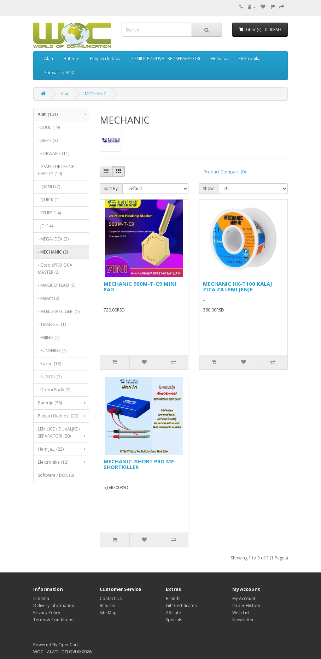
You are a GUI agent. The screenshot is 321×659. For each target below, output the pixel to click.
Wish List (241, 613)
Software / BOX (59, 73)
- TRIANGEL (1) (52, 324)
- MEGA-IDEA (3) (53, 239)
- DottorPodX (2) (54, 390)
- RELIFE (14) (49, 213)
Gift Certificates (181, 605)
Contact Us (111, 598)
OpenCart (68, 645)
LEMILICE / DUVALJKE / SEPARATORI (166, 58)
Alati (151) (63, 114)
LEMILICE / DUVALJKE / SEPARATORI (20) (63, 434)
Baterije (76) (63, 403)
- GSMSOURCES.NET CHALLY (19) (57, 170)
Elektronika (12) (63, 462)
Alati (48, 58)
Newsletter (243, 620)
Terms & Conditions (53, 620)
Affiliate (173, 613)
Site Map (108, 613)
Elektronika (250, 58)
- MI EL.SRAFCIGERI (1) (59, 311)
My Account (243, 598)
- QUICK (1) (48, 200)
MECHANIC (95, 94)
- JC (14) (45, 226)
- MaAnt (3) (48, 298)
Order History (246, 605)
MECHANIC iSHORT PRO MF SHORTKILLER (139, 464)
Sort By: (111, 188)
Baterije (71, 58)
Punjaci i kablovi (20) (63, 416)
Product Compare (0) (225, 172)
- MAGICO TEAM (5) (56, 285)
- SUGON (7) (50, 377)
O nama (41, 598)
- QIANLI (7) (49, 187)
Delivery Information (53, 605)
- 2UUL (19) (49, 127)
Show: (209, 188)
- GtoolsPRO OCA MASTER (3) (55, 268)
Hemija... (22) (63, 449)
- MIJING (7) (48, 337)
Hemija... (219, 58)
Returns (107, 605)
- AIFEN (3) (48, 140)
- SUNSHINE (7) (52, 351)
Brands (173, 598)
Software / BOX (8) (56, 475)
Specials (174, 620)
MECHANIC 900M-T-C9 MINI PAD (140, 286)
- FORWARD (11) (53, 153)
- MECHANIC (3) (53, 252)
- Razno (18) (49, 364)
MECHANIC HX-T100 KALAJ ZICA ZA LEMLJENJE (237, 286)
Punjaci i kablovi (106, 58)
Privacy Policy (46, 613)
